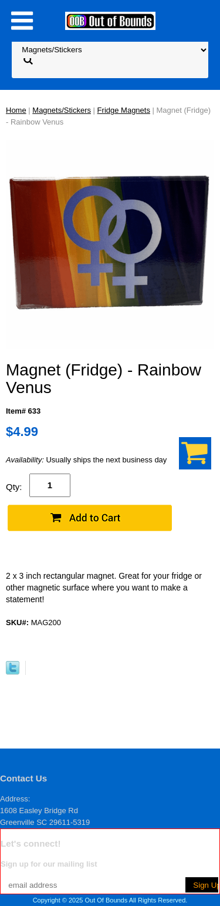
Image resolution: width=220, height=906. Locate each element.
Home (16, 110)
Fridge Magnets (123, 110)
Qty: (14, 487)
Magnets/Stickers (61, 110)
